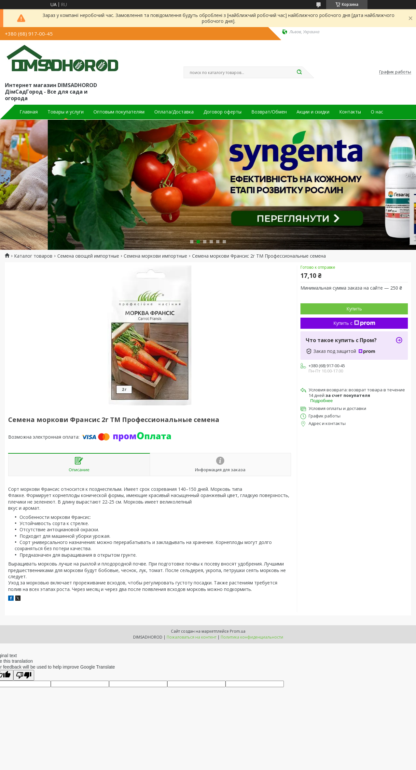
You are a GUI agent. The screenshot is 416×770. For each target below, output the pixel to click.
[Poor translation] (23, 675)
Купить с (354, 323)
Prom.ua (237, 631)
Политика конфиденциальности (252, 637)
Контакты (350, 112)
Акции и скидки (313, 112)
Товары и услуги (66, 112)
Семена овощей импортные (88, 256)
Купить (354, 309)
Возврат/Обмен (269, 112)
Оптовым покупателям (119, 112)
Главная (29, 112)
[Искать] (299, 72)
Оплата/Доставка (174, 112)
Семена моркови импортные (155, 256)
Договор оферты (222, 112)
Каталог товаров (33, 256)
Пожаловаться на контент (191, 637)
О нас (377, 112)
